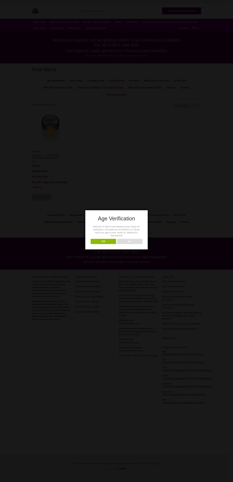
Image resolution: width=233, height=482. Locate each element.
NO (129, 241)
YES (103, 241)
